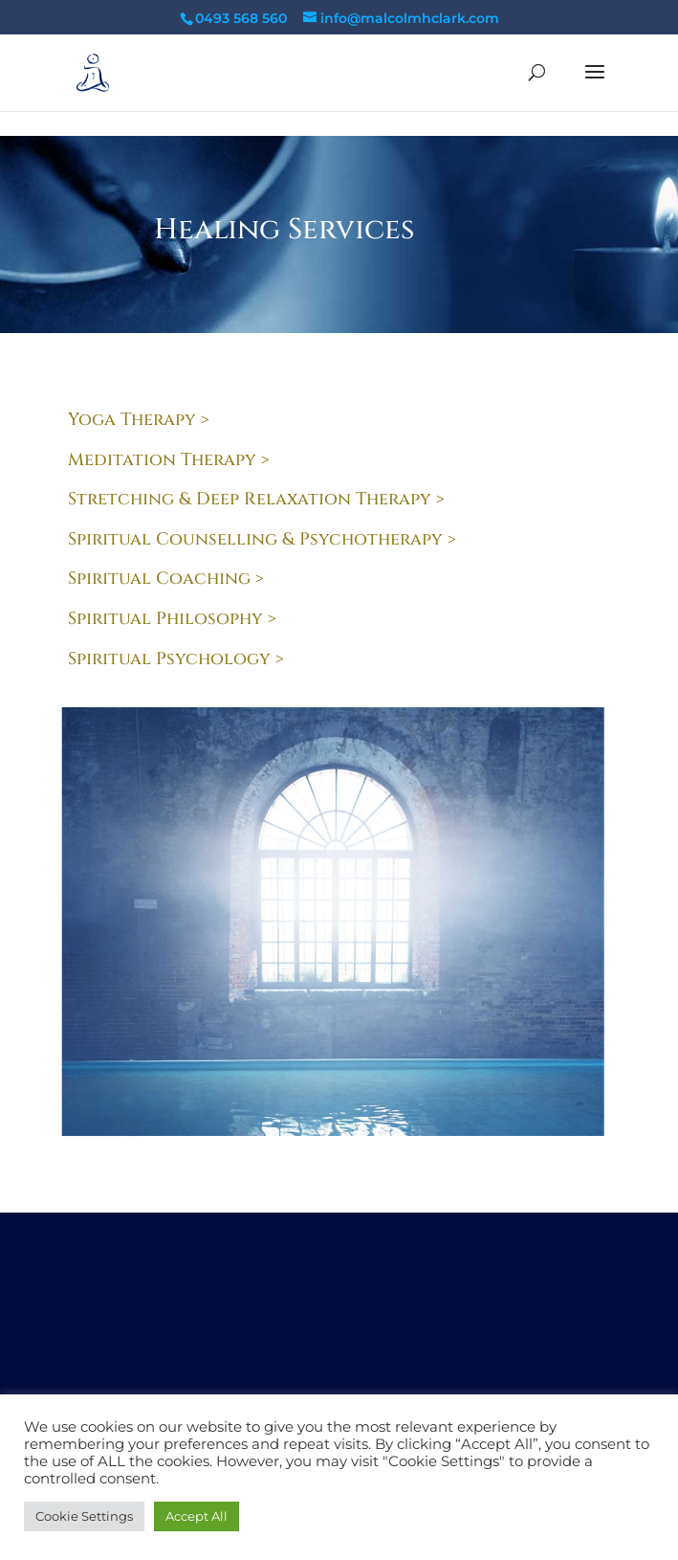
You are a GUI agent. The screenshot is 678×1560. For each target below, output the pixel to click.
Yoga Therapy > (138, 420)
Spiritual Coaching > (166, 579)
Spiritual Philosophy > (172, 619)
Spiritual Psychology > (176, 659)
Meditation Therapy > (169, 460)
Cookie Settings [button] (84, 1516)
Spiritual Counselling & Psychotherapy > (262, 539)
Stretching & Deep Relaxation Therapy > (256, 499)
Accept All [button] (196, 1516)
